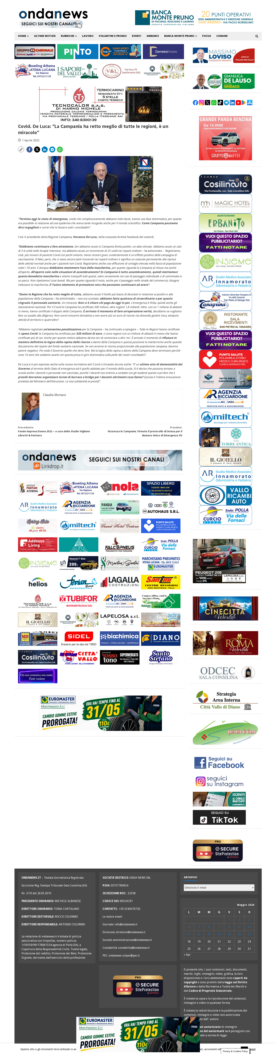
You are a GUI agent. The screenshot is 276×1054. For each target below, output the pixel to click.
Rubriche (67, 36)
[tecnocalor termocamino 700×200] (100, 104)
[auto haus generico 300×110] (160, 507)
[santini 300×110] (160, 582)
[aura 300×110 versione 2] (78, 544)
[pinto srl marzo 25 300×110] (77, 51)
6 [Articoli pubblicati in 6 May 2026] (209, 927)
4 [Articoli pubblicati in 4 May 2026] (189, 927)
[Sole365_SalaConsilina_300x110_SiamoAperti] (120, 51)
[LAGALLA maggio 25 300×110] (119, 582)
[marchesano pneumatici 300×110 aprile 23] (160, 563)
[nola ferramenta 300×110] (119, 488)
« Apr (187, 954)
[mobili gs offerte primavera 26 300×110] (37, 526)
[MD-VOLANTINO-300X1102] (37, 638)
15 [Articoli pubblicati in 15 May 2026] (229, 934)
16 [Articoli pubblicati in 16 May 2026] (239, 934)
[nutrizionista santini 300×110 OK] (119, 563)
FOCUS (206, 36)
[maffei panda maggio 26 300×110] (119, 507)
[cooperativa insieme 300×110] (37, 563)
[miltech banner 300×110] (78, 526)
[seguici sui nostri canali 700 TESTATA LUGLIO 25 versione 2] (51, 23)
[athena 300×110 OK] (37, 488)
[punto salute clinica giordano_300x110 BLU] (160, 526)
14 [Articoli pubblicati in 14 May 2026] (219, 934)
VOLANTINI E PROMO (113, 36)
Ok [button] (244, 1049)
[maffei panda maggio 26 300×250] (225, 138)
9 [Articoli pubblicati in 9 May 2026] (239, 927)
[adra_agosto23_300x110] (160, 620)
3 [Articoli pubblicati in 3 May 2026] (249, 919)
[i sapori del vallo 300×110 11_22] (77, 71)
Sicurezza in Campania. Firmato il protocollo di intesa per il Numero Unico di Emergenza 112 (141, 432)
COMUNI (222, 36)
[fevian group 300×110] (78, 582)
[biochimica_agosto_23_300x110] (119, 638)
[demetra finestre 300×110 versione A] (163, 51)
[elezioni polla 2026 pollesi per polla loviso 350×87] (224, 55)
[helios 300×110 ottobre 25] (37, 582)
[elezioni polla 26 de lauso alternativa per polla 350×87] (224, 81)
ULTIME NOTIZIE (45, 36)
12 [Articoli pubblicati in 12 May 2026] (199, 934)
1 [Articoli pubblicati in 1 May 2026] (229, 919)
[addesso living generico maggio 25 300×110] (37, 544)
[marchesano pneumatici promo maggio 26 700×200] (100, 713)
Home (22, 36)
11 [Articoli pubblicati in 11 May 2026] (189, 934)
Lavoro (87, 36)
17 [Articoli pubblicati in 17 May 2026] (249, 934)
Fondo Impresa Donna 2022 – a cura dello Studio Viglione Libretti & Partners (59, 432)
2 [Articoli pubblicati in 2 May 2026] (239, 919)
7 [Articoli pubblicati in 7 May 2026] (219, 927)
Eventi (136, 36)
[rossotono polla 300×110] (119, 657)
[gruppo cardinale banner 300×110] (35, 51)
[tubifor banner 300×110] (78, 601)
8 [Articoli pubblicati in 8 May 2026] (229, 927)
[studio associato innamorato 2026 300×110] (37, 507)
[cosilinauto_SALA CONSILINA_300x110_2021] (37, 657)
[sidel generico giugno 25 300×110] (78, 638)
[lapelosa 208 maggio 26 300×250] (219, 561)
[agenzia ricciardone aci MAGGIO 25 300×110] (78, 507)
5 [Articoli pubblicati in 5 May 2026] (199, 927)
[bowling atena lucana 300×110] (35, 71)
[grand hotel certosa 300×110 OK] (119, 526)
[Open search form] (257, 36)
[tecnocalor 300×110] (37, 601)
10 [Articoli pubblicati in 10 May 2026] (249, 927)
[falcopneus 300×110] (119, 544)
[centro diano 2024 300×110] (160, 638)
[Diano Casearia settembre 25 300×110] (163, 71)
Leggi (252, 1049)
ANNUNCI (153, 36)
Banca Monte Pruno (179, 36)
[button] (21, 149)
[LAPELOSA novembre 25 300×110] (119, 620)
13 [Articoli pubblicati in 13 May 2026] (209, 934)
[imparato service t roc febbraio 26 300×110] (78, 563)
